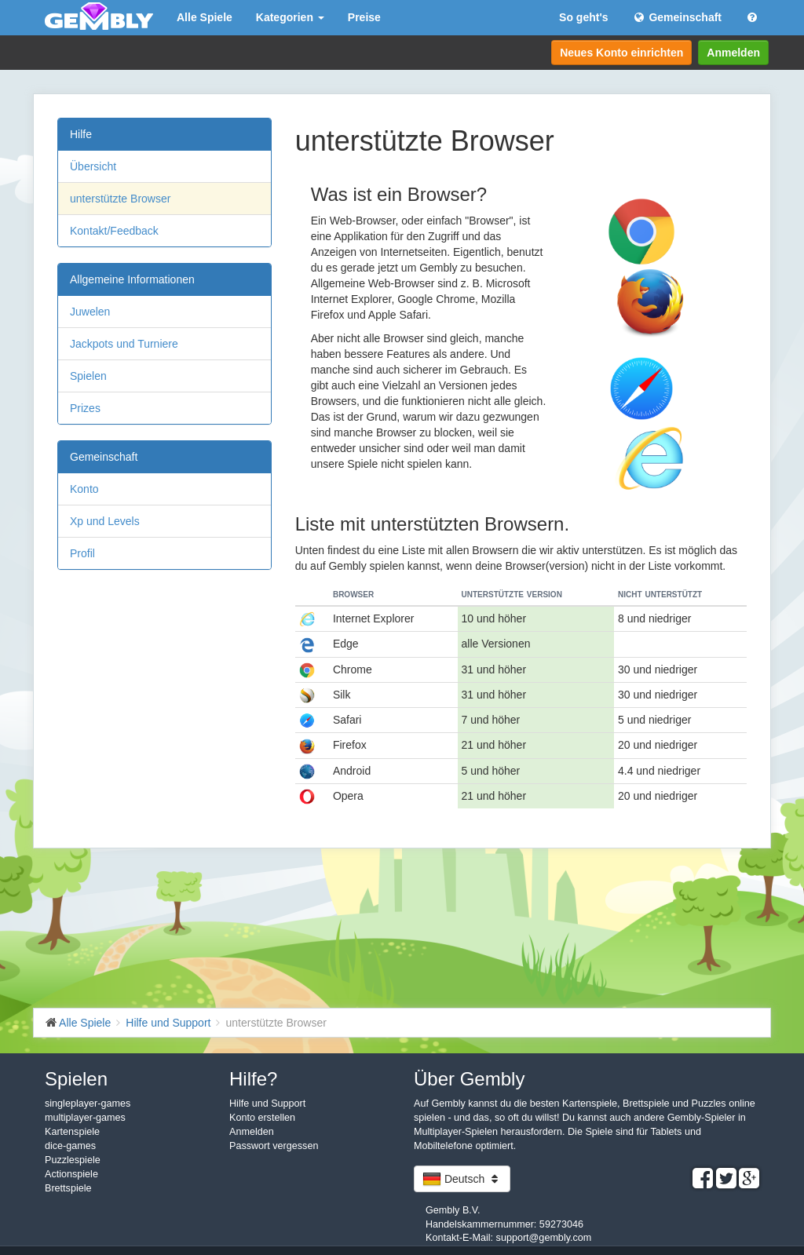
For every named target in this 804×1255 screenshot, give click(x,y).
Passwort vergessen (273, 1145)
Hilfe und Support (267, 1103)
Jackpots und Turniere (124, 343)
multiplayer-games (85, 1117)
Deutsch (462, 1178)
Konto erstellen (262, 1117)
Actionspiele (71, 1174)
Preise (364, 17)
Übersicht (93, 166)
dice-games (70, 1145)
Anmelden (733, 52)
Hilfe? (253, 1078)
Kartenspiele (72, 1131)
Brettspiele (68, 1188)
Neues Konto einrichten (621, 52)
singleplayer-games (87, 1103)
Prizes (85, 408)
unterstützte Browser (120, 198)
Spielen (88, 376)
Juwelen (90, 311)
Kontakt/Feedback (114, 230)
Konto (84, 489)
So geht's (583, 17)
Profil (82, 553)
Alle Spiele (204, 17)
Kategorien (290, 17)
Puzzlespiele (72, 1160)
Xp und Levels (105, 521)
